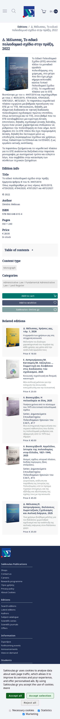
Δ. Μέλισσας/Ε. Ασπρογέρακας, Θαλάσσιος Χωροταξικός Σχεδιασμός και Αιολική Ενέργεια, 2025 (38, 509)
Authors (5, 613)
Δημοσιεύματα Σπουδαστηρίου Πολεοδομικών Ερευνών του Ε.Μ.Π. (38, 418)
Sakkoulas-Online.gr (36, 309)
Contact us (6, 573)
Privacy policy (7, 588)
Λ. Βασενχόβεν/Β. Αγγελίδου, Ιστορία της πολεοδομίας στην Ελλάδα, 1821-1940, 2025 (39, 451)
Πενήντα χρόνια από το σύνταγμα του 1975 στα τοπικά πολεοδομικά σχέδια (39, 407)
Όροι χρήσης (7, 585)
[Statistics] (39, 711)
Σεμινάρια (6, 641)
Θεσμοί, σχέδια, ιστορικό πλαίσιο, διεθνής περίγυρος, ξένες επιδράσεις (39, 462)
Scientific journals (9, 624)
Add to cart (39, 295)
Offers (4, 628)
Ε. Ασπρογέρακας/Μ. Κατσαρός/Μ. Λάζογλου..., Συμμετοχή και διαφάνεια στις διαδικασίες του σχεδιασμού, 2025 (38, 365)
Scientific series (8, 620)
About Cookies (8, 592)
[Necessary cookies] (10, 711)
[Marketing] (24, 714)
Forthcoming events (11, 645)
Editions (22, 26)
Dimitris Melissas (11, 204)
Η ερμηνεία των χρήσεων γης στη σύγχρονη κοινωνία (38, 336)
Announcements (9, 649)
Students (6, 660)
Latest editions (8, 609)
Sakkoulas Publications (14, 564)
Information (8, 635)
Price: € (29, 353)
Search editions (8, 606)
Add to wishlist (37, 302)
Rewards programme (11, 581)
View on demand (9, 652)
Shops (4, 570)
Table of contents (18, 250)
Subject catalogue (10, 617)
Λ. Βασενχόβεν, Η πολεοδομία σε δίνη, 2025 (37, 399)
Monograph (9, 267)
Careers (5, 577)
